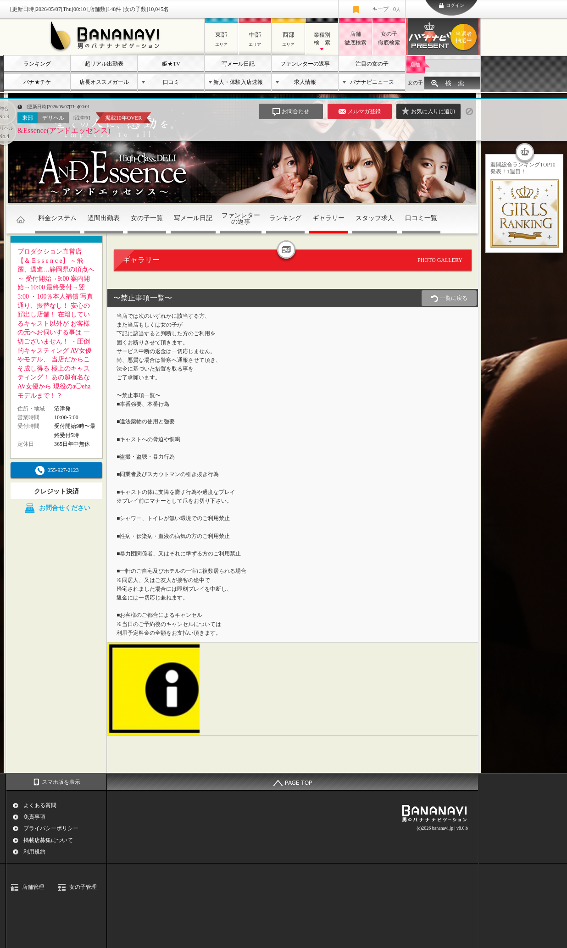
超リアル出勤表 (104, 64)
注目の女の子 (372, 64)
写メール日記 (238, 64)
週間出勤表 (104, 218)
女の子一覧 (147, 218)
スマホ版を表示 (61, 782)
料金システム (57, 218)
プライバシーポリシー (50, 828)
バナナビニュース (372, 82)
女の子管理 (83, 887)
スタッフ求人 (375, 218)
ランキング (37, 64)
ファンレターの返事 (305, 64)
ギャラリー (328, 218)
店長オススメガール (104, 82)
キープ (386, 9)
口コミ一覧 (421, 218)
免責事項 (34, 817)
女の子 (415, 82)
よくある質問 (39, 805)
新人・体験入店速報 (238, 82)
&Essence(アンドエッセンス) (64, 130)
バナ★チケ (37, 82)
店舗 (415, 64)
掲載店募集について (48, 840)
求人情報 (305, 82)
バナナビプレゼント (465, 37)
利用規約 (34, 851)
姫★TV (171, 64)
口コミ (171, 82)
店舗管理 (33, 887)
